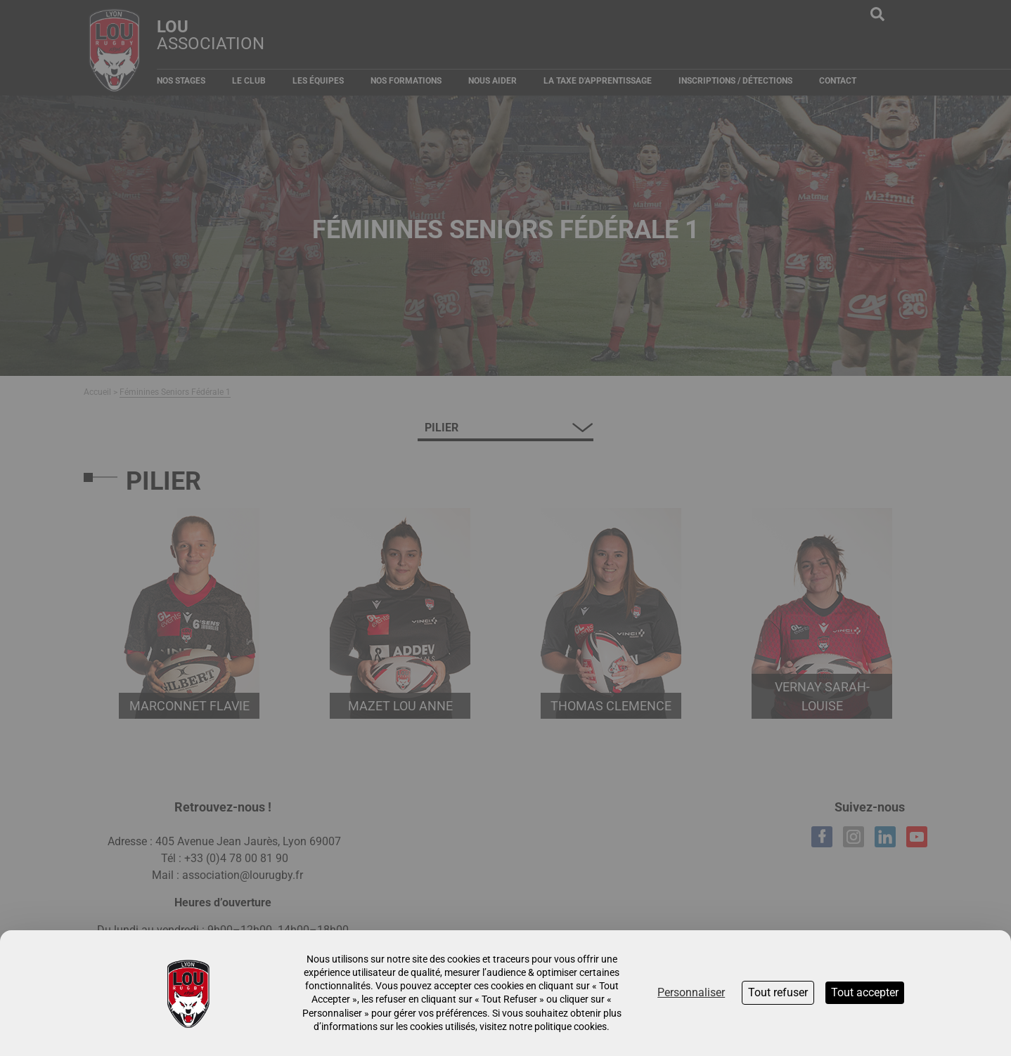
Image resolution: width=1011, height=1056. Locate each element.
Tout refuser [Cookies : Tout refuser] (778, 992)
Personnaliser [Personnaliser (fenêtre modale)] (691, 992)
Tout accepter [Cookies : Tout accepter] (865, 992)
